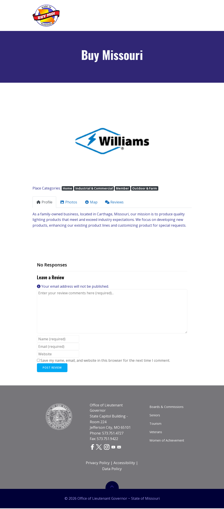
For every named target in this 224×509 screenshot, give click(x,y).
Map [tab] (91, 202)
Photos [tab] (68, 202)
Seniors (154, 416)
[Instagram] (107, 447)
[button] (44, 141)
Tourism (155, 424)
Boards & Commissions (166, 407)
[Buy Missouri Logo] (46, 15)
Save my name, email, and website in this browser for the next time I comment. (105, 360)
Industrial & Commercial (94, 188)
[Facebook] (92, 447)
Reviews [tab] (114, 202)
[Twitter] (99, 447)
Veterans (155, 433)
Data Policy (112, 469)
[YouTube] (114, 447)
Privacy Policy (98, 463)
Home (67, 188)
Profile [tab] (44, 202)
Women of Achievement (166, 441)
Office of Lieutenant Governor (106, 408)
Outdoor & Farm (144, 188)
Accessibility (124, 463)
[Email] (119, 447)
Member (122, 188)
